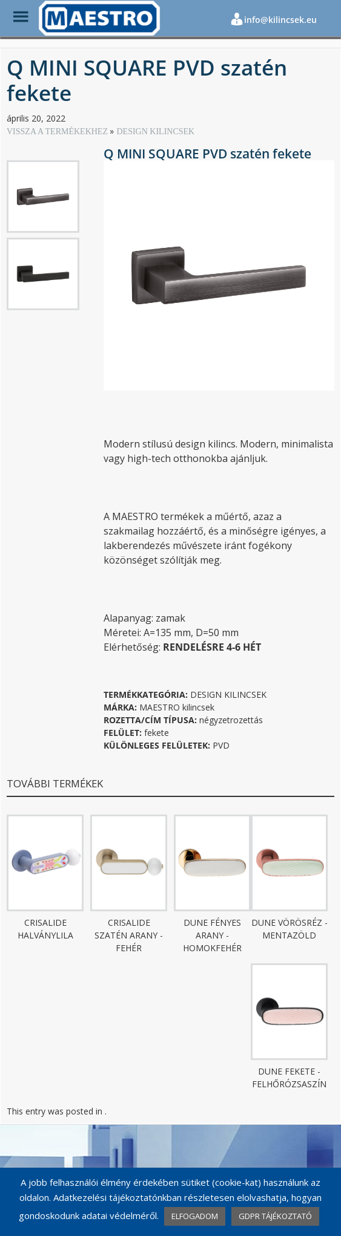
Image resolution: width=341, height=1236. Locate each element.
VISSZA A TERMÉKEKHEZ (58, 131)
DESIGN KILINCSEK (155, 131)
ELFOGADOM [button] (194, 1216)
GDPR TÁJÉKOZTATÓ (275, 1216)
